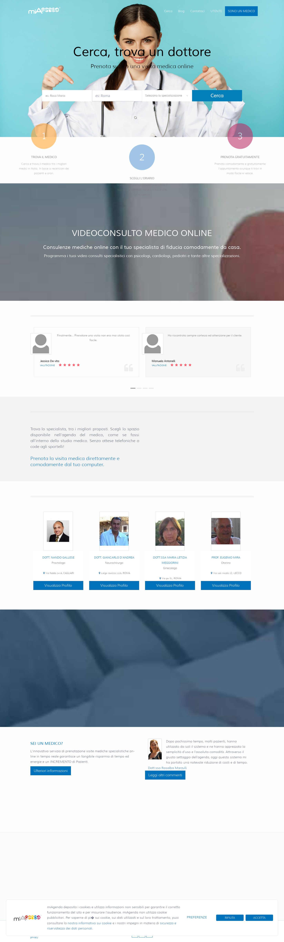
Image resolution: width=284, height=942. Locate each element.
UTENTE (216, 11)
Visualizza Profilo (58, 585)
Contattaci (197, 11)
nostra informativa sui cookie (90, 923)
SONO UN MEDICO (241, 11)
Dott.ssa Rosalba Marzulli (167, 768)
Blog (181, 11)
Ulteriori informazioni (51, 771)
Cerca (168, 11)
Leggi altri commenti (165, 775)
